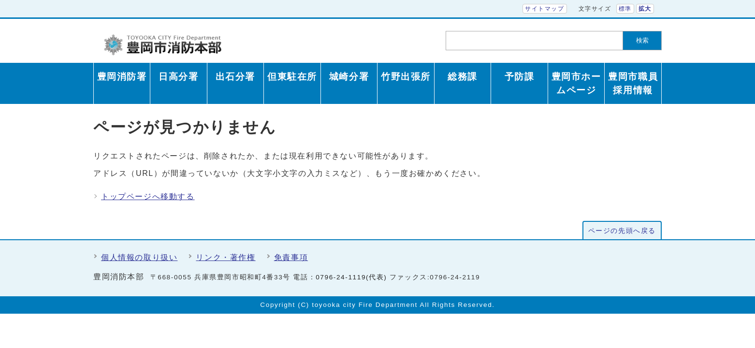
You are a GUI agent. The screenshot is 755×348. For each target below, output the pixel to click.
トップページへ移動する (148, 196)
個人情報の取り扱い (139, 257)
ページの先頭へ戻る (622, 230)
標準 (625, 8)
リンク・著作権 (225, 257)
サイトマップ (545, 8)
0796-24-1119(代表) (351, 277)
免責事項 (291, 257)
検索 (642, 40)
